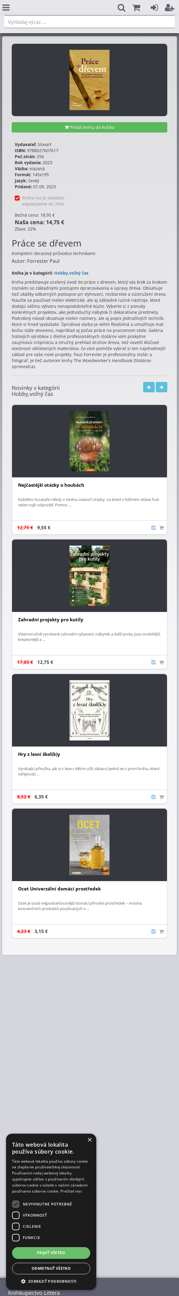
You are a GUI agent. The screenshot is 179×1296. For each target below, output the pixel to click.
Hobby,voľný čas (71, 273)
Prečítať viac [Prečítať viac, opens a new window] (71, 1191)
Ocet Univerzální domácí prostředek (59, 889)
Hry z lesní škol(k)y (39, 754)
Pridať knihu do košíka (89, 127)
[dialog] (51, 1212)
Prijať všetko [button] (51, 1252)
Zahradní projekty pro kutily (50, 619)
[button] (136, 7)
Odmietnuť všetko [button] (51, 1268)
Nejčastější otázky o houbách (51, 485)
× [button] (89, 1140)
